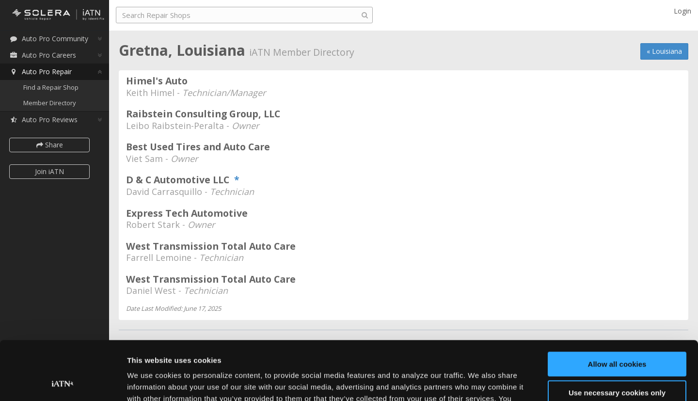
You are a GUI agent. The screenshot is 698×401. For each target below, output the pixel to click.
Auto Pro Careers (42, 55)
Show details (149, 382)
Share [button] (49, 144)
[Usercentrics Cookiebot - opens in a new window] (62, 382)
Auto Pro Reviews (43, 119)
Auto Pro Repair (40, 71)
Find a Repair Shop (51, 87)
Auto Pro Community (48, 38)
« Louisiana (664, 51)
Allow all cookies (617, 309)
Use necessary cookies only (617, 337)
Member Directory (49, 102)
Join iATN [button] (49, 171)
